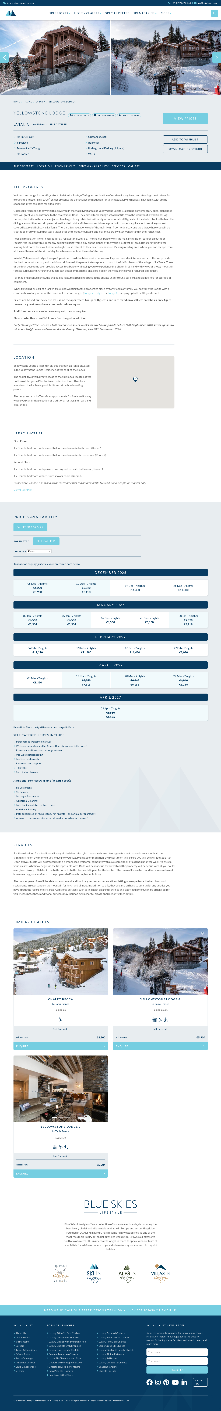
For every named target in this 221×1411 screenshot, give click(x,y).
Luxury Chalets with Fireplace (64, 1345)
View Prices (185, 118)
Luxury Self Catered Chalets (113, 1337)
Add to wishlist (185, 139)
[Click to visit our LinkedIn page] (184, 1382)
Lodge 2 (88, 293)
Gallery (134, 166)
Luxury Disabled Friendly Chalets (115, 1349)
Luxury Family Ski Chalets (111, 1341)
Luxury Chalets (87, 13)
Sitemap (18, 1370)
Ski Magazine (145, 13)
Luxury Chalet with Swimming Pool (66, 1341)
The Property (23, 166)
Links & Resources (24, 1366)
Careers (18, 1345)
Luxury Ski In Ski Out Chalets (63, 1333)
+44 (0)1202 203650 (139, 1310)
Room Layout (65, 166)
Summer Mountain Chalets (62, 1354)
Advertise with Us (24, 1362)
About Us (19, 1333)
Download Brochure (185, 149)
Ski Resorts (60, 13)
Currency (20, 551)
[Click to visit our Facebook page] (149, 1382)
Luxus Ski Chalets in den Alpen (64, 1358)
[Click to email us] (206, 3)
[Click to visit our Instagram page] (158, 1382)
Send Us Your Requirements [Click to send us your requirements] (18, 3)
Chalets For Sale (106, 1370)
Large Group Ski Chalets (111, 1345)
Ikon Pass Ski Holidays (60, 1370)
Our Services (21, 1337)
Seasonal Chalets (107, 1366)
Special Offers (117, 13)
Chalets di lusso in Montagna (63, 1366)
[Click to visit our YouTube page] (175, 1382)
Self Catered (58, 124)
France (28, 102)
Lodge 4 (112, 293)
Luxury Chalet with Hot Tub (63, 1337)
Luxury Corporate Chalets (112, 1362)
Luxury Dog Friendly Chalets (63, 1349)
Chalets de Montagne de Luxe (64, 1362)
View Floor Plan (22, 489)
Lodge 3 (99, 293)
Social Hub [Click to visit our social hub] (199, 1382)
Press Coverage (23, 1358)
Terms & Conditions (25, 1349)
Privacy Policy (21, 1354)
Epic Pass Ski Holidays (60, 1375)
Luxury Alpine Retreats (110, 1354)
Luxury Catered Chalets (111, 1333)
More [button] (166, 13)
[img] (55, 57)
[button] (20, 961)
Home (16, 102)
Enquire (60, 1046)
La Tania (40, 102)
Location (44, 166)
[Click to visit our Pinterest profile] (166, 1382)
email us (169, 1310)
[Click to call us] (179, 3)
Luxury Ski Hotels (107, 1358)
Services (118, 166)
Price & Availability (94, 166)
